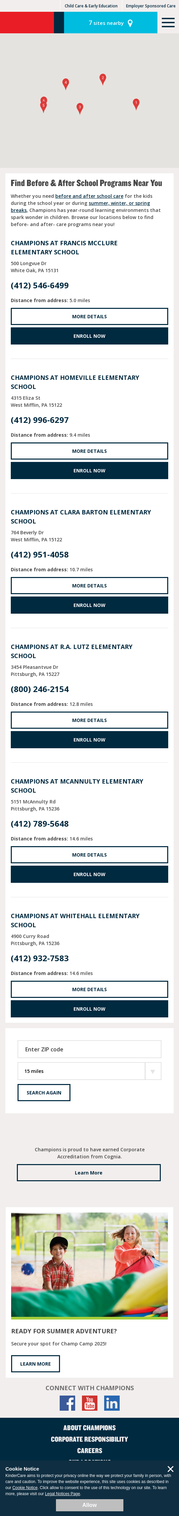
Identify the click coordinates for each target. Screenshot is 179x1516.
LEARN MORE (35, 1364)
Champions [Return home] (27, 22)
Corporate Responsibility (89, 1439)
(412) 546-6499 (40, 285)
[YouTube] (89, 1403)
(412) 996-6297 (40, 419)
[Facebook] (67, 1403)
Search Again (44, 1092)
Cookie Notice (25, 1487)
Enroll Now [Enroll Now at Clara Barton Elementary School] (89, 605)
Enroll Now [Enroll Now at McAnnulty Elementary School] (89, 874)
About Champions (89, 1427)
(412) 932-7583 (40, 958)
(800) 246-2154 (40, 688)
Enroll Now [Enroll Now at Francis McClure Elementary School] (89, 336)
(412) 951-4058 (40, 554)
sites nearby (106, 23)
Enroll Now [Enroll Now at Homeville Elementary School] (89, 470)
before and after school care (89, 196)
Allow (89, 1505)
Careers (89, 1450)
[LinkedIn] (112, 1403)
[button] (136, 105)
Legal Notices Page (62, 1493)
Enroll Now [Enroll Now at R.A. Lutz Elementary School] (89, 739)
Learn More (88, 1172)
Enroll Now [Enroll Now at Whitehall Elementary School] (89, 1009)
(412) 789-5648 (40, 823)
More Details (89, 316)
